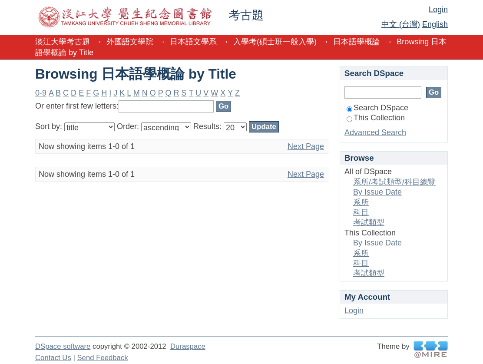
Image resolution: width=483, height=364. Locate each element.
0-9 (40, 93)
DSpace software (62, 346)
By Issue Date (377, 192)
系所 (361, 202)
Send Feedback (102, 358)
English (435, 24)
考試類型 (368, 222)
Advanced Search (375, 132)
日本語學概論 (356, 41)
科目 (361, 212)
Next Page (306, 146)
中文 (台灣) (400, 24)
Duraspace (187, 346)
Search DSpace (377, 107)
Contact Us (53, 358)
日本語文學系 (193, 41)
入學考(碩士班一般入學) (275, 41)
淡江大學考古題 (62, 41)
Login (438, 9)
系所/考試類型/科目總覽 (394, 182)
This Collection (376, 117)
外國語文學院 (129, 41)
